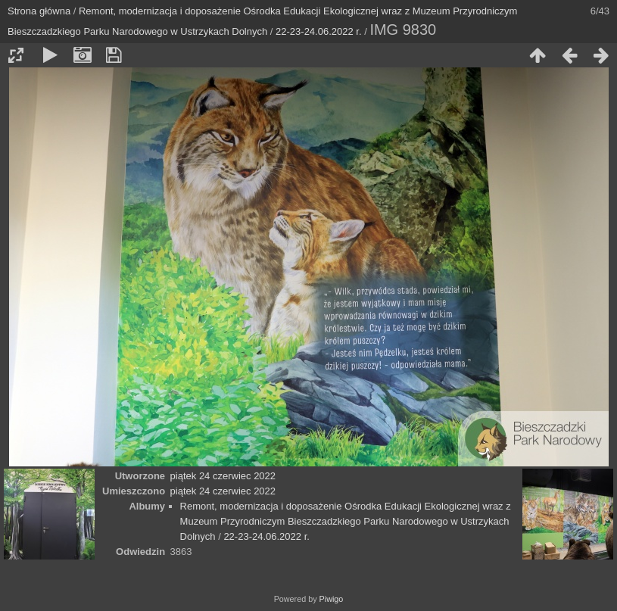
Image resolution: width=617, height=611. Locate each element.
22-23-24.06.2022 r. (318, 31)
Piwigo (331, 598)
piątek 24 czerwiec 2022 (223, 476)
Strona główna (39, 11)
